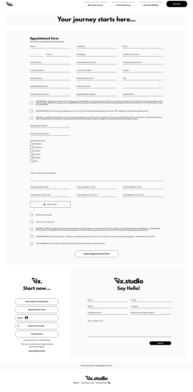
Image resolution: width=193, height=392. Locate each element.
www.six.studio (87, 365)
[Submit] (160, 343)
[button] (50, 204)
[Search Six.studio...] (36, 326)
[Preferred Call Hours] (143, 54)
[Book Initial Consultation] (37, 301)
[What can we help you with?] (151, 313)
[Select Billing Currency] (50, 94)
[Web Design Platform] (50, 126)
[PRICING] (176, 4)
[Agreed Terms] (143, 94)
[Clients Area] (37, 334)
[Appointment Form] (37, 309)
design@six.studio (103, 365)
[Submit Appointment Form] (96, 254)
